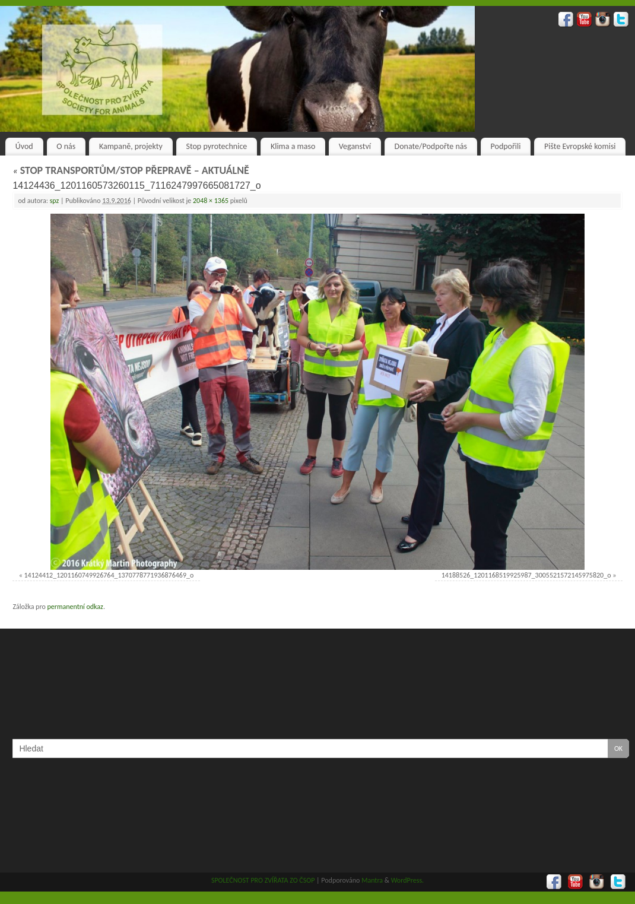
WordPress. (407, 880)
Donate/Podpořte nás (431, 146)
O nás (65, 146)
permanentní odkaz (75, 606)
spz (54, 200)
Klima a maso (293, 146)
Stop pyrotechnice (216, 146)
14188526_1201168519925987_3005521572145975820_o (526, 575)
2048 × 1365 (210, 200)
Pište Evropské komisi (579, 146)
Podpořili (506, 146)
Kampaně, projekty (131, 146)
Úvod (24, 146)
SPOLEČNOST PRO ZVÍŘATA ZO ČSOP (263, 880)
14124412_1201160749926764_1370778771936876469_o (109, 575)
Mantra (372, 880)
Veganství (355, 146)
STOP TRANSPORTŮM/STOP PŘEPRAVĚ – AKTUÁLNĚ (130, 170)
